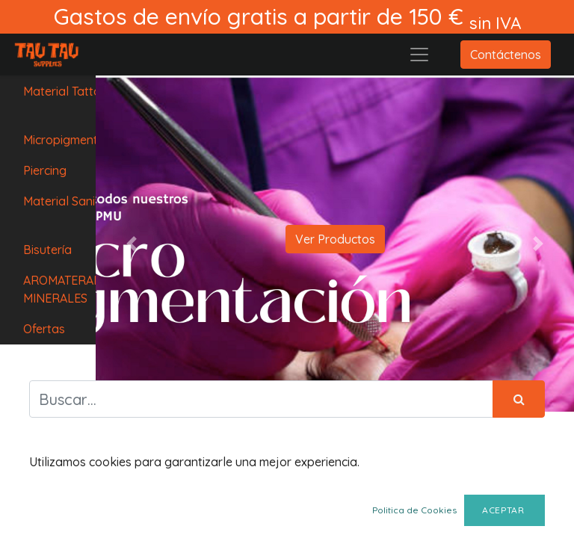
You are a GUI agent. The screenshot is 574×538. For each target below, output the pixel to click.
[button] (131, 243)
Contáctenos (505, 54)
